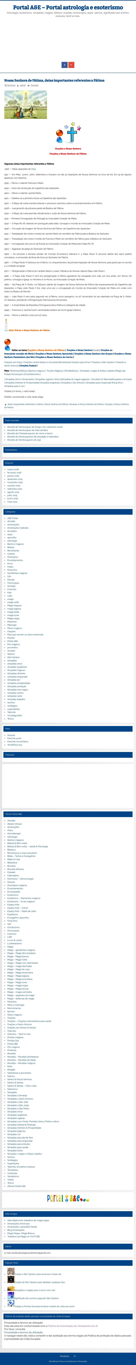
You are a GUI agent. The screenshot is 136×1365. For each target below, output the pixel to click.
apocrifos (11, 537)
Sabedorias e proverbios (19, 1073)
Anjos (75, 371)
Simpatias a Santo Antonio (20, 1099)
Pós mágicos (13, 644)
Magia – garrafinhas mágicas (21, 950)
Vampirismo (13, 1176)
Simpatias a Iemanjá (122, 379)
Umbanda (12, 1173)
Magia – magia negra (17, 985)
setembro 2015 (14, 489)
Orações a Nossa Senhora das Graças (93, 353)
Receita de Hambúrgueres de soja (24, 440)
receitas (11, 651)
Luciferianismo (14, 943)
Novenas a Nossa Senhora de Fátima (86, 404)
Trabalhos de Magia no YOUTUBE (23, 1236)
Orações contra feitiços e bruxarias (41, 362)
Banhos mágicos (36, 371)
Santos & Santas (15, 1082)
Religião (11, 1069)
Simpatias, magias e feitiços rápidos (24, 1154)
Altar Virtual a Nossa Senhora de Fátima (29, 330)
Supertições (13, 1163)
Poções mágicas (15, 1037)
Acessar (11, 735)
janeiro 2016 (13, 476)
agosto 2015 (13, 492)
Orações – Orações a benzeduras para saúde (29, 1021)
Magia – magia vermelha (19, 992)
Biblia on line (13, 859)
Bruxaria (11, 866)
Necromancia (14, 1008)
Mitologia (11, 625)
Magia (10, 947)
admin (23, 85)
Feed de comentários (17, 741)
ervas (10, 563)
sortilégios (12, 706)
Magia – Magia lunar (17, 982)
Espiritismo (12, 914)
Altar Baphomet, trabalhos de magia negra (28, 1220)
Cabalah (11, 872)
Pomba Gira (13, 1040)
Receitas (11, 1053)
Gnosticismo (13, 927)
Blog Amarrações (15, 1230)
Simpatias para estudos (18, 1144)
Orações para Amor (80, 362)
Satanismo (12, 1089)
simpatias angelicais (17, 667)
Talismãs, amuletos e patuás (21, 1166)
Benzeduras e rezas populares (22, 853)
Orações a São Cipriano (103, 362)
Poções (11, 638)
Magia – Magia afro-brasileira (21, 953)
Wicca (58, 379)
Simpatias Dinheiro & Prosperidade (22, 382)
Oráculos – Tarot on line (19, 1034)
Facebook (64, 1356)
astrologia (12, 541)
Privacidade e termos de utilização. (23, 1332)
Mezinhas (14, 371)
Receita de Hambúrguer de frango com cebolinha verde (35, 427)
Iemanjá (11, 586)
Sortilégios (12, 1160)
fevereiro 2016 (14, 472)
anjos (10, 534)
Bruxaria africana (15, 869)
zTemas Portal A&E (16, 1186)
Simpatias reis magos (17, 689)
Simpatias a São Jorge (18, 1105)
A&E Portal (12, 518)
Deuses (11, 882)
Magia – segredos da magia (20, 995)
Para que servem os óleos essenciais (25, 634)
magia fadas (13, 612)
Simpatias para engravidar (98, 382)
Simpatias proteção (16, 686)
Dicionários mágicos (17, 885)
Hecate (11, 579)
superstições (13, 709)
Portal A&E (12, 641)
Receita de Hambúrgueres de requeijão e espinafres (33, 436)
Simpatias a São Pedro (18, 1108)
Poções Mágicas (55, 371)
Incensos (11, 589)
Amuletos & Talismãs (101, 379)
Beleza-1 (11, 849)
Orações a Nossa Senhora (68, 148)
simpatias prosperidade (18, 683)
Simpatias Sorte (15, 1150)
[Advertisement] (68, 40)
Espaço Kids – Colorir (17, 908)
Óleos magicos (14, 628)
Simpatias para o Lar (14, 386)
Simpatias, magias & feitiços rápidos (97, 371)
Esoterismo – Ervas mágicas (21, 901)
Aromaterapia (14, 833)
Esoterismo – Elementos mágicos (23, 898)
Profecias (11, 1050)
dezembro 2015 (15, 479)
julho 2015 (12, 495)
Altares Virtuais (14, 824)
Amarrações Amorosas (18, 1223)
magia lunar (13, 615)
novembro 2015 (15, 482)
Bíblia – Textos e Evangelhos (21, 856)
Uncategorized (14, 715)
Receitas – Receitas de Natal (21, 1060)
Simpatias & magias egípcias (75, 379)
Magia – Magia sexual (17, 989)
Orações (34, 85)
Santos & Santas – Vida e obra (22, 1086)
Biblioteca (12, 862)
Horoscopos (17, 374)
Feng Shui (117, 382)
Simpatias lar (13, 680)
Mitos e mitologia (15, 1005)
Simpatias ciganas (44, 379)
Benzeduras (64, 362)
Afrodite (68, 371)
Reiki (9, 1066)
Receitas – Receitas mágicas (21, 1063)
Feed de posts (14, 738)
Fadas (10, 566)
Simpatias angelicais (50, 382)
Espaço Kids (13, 904)
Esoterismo (12, 895)
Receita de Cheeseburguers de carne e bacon (30, 433)
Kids (9, 592)
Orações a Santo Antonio (19, 1024)
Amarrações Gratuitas (17, 528)
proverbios (12, 647)
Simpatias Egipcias (16, 1131)
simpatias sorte (14, 696)
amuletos (12, 531)
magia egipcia (14, 609)
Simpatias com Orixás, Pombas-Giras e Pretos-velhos (33, 1121)
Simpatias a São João (17, 1102)
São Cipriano (13, 657)
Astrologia (12, 837)
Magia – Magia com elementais (22, 963)
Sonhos (11, 702)
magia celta (13, 602)
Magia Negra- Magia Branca (21, 1233)
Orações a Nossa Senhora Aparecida (54, 353)
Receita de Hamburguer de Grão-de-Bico (27, 430)
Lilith (9, 596)
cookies (11, 553)
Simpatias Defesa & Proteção (21, 1124)
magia (10, 599)
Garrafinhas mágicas (17, 573)
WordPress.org (14, 745)
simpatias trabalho (16, 699)
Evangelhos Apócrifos (18, 917)
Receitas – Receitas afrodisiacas (23, 1057)
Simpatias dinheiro (16, 673)
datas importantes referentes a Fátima (25, 404)
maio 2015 (12, 502)
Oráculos (11, 1031)
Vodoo (10, 1179)
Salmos (11, 654)
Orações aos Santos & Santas (21, 1027)
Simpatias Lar (14, 1134)
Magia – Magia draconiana (20, 972)
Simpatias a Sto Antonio (72, 382)
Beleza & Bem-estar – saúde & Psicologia (27, 846)
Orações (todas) (28, 365)
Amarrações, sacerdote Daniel (22, 1227)
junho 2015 (12, 498)
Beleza (23, 371)
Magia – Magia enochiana (19, 979)
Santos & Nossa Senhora (19, 1079)
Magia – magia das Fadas (19, 966)
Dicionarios (12, 557)
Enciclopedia (13, 891)
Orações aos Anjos (13, 362)
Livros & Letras (14, 940)
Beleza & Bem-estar (17, 843)
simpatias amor (14, 663)
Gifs (9, 576)
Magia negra (13, 618)
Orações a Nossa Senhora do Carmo (54, 357)
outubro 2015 (13, 485)
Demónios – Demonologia (20, 879)
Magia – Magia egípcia (18, 976)
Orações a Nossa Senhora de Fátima (68, 154)
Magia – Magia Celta (17, 959)
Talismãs (11, 712)
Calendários (13, 875)
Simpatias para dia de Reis (20, 1137)
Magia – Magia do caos (18, 969)
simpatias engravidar (17, 676)
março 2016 (13, 469)
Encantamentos (32, 374)
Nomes (11, 1011)
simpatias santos (15, 693)
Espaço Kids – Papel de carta (21, 911)
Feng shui (12, 570)
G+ (75, 1356)
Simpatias (12, 660)
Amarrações (28, 379)
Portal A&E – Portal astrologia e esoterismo (68, 7)
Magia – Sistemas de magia (20, 998)
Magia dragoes (14, 605)
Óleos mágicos (14, 1014)
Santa (63, 310)
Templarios (12, 1170)
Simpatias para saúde (17, 1147)
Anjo (33, 169)
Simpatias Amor (13, 379)
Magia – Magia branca (18, 956)
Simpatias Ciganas (16, 670)
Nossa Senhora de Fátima (56, 404)
